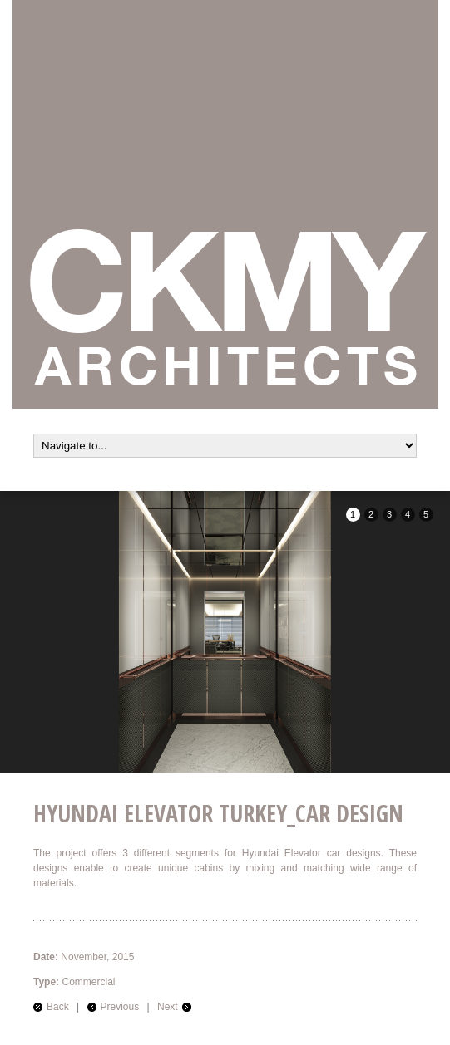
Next (167, 1007)
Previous (120, 1007)
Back (58, 1007)
